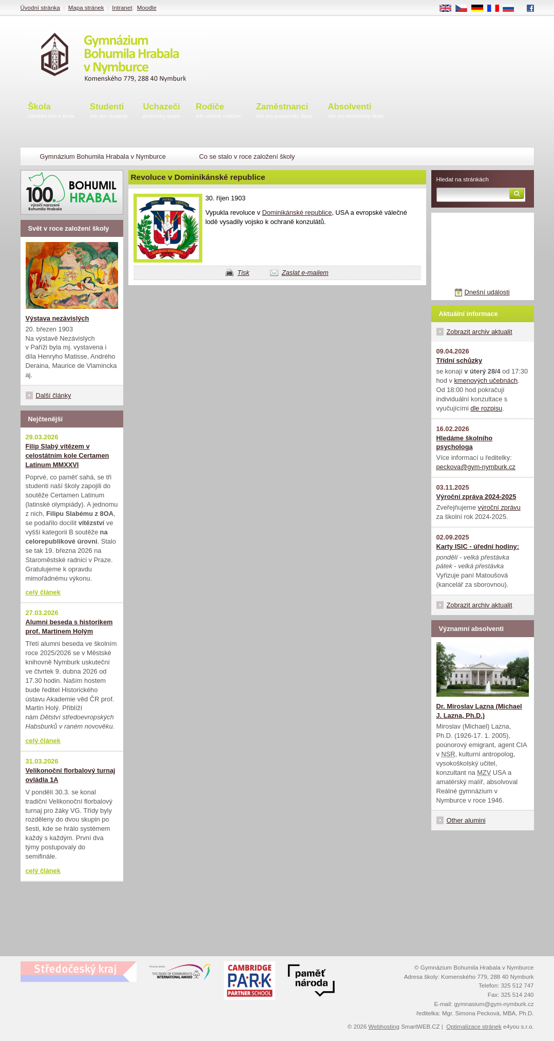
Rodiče (218, 111)
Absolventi (356, 111)
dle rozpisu (486, 408)
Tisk (243, 272)
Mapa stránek (86, 8)
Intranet (122, 8)
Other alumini (466, 820)
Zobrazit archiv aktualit (479, 332)
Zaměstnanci (284, 111)
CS (465, 9)
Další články (53, 395)
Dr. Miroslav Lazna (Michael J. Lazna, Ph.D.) (479, 710)
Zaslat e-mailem (305, 272)
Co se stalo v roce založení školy (247, 156)
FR (496, 9)
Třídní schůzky (459, 360)
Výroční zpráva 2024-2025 (476, 496)
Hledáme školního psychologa (464, 442)
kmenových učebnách (486, 380)
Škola (51, 111)
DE (480, 9)
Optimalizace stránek (474, 1027)
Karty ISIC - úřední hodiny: (477, 546)
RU (512, 9)
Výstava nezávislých (57, 318)
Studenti (109, 111)
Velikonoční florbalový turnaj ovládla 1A (71, 775)
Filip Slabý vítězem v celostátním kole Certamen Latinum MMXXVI (67, 455)
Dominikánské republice (297, 212)
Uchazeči (162, 111)
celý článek (43, 592)
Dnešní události (486, 292)
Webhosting (383, 1027)
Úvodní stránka (40, 8)
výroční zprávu (499, 507)
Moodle (147, 8)
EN (449, 9)
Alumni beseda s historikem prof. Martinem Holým (69, 626)
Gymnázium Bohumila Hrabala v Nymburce (103, 156)
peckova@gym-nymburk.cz (476, 467)
